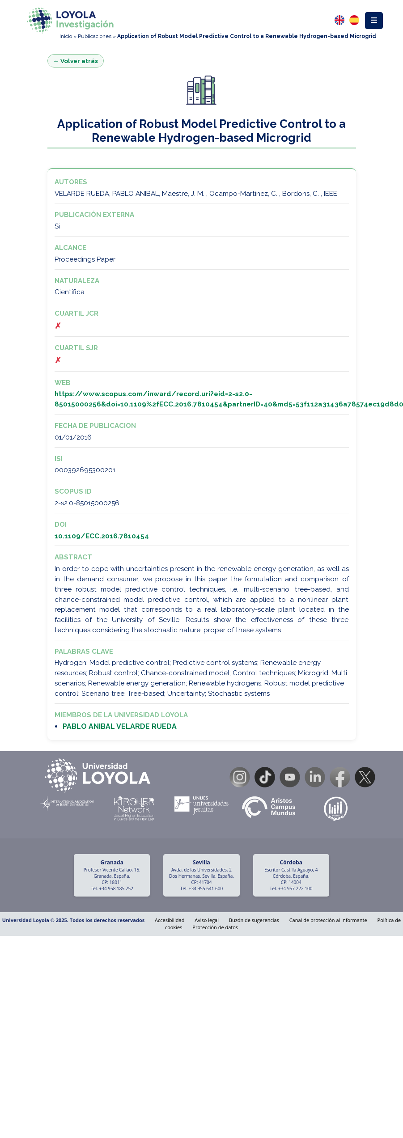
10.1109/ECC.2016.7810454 (102, 536)
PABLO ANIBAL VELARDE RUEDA (120, 726)
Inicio (65, 36)
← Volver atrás (75, 60)
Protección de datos (215, 927)
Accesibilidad (169, 920)
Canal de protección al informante (328, 920)
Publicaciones (94, 36)
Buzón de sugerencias (254, 920)
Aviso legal (207, 920)
